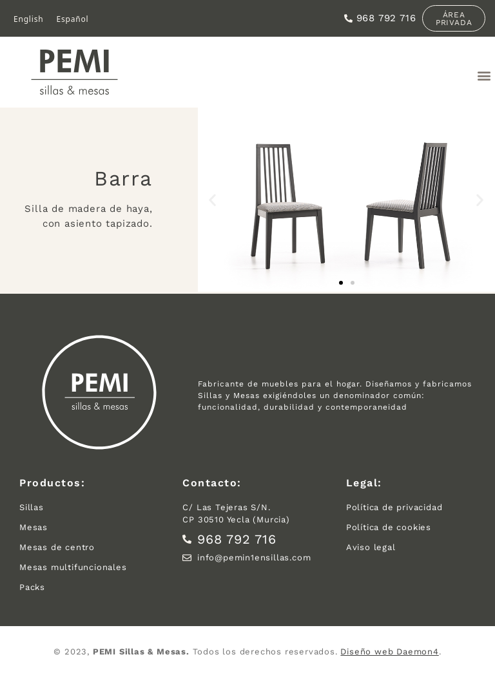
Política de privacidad (394, 507)
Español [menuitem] (72, 18)
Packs (32, 587)
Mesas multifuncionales (73, 567)
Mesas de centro (57, 547)
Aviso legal (371, 547)
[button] (484, 75)
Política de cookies (388, 527)
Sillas (31, 507)
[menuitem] (28, 19)
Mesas (33, 527)
